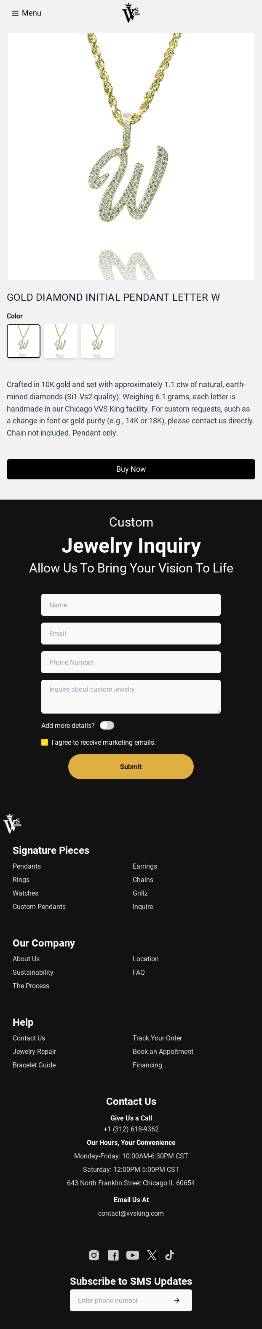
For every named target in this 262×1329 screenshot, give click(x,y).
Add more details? (68, 725)
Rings (21, 879)
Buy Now (131, 469)
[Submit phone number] (177, 1300)
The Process (31, 985)
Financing (147, 1064)
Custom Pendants (39, 906)
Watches (25, 892)
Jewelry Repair (34, 1051)
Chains (143, 879)
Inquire (143, 906)
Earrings (145, 865)
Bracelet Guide (34, 1064)
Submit (131, 766)
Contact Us (29, 1037)
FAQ (139, 972)
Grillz (140, 892)
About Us (26, 958)
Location (146, 958)
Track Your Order (157, 1037)
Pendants (27, 865)
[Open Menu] (15, 12)
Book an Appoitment (163, 1051)
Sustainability (33, 972)
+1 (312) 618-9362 (131, 1128)
